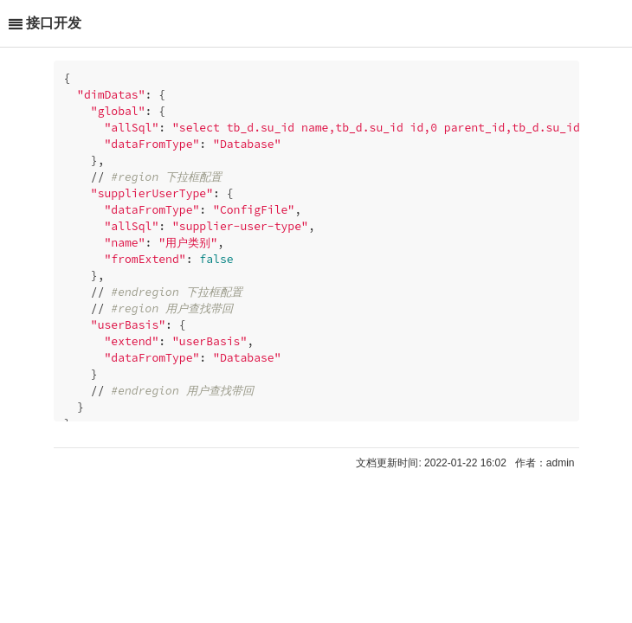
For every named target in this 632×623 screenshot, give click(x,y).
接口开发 (53, 23)
